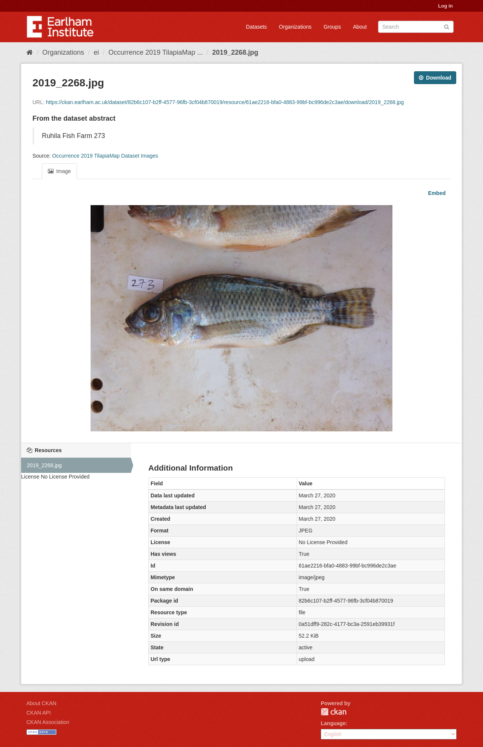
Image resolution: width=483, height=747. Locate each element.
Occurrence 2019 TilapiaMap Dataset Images (105, 156)
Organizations (295, 27)
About (360, 27)
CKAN (333, 712)
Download (435, 78)
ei (96, 52)
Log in (445, 6)
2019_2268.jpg (235, 52)
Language (333, 723)
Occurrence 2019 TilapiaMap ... (155, 52)
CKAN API (38, 713)
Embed (436, 193)
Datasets (256, 27)
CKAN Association (47, 722)
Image (59, 171)
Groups (332, 27)
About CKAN (41, 703)
